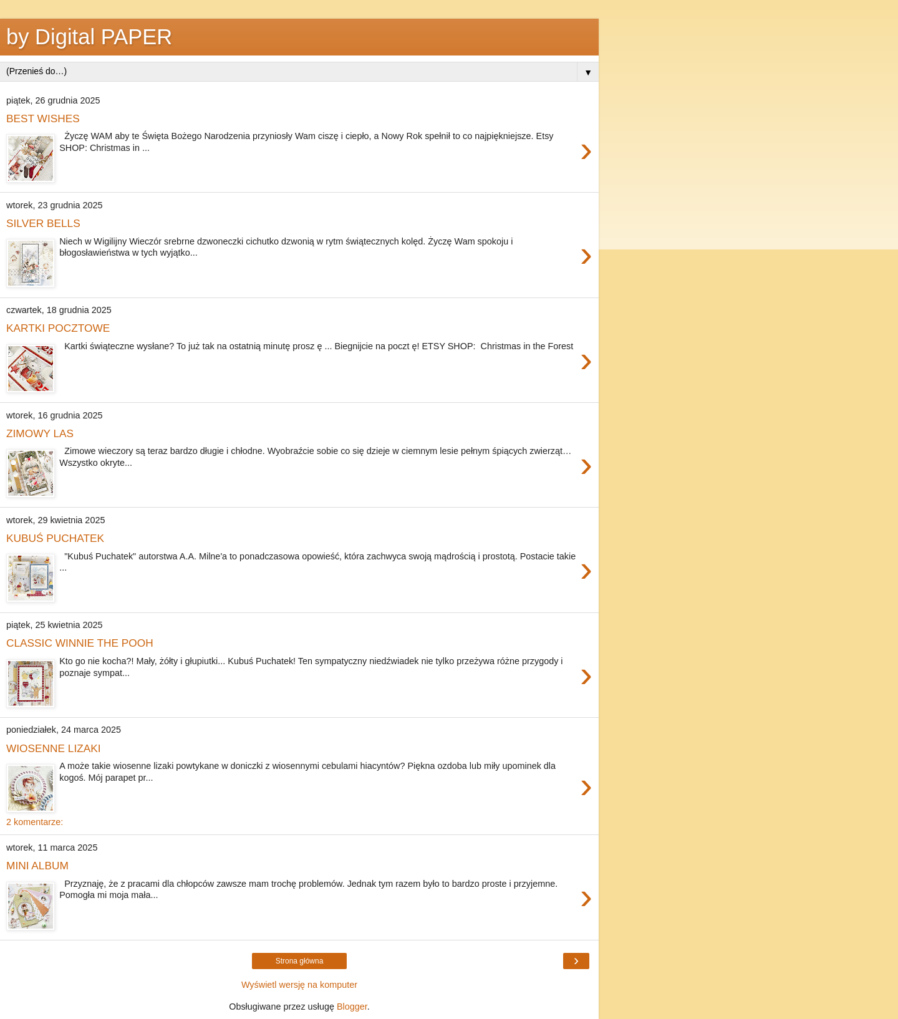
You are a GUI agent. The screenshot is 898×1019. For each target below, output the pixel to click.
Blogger (352, 1007)
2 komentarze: (34, 822)
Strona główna (300, 961)
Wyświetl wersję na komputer (299, 985)
